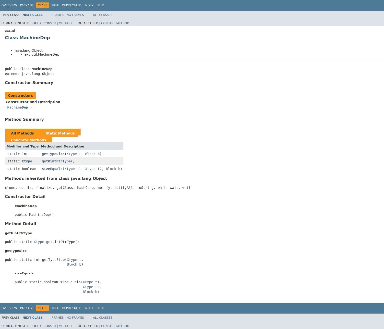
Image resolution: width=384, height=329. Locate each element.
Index (89, 5)
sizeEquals (52, 169)
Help (100, 5)
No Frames (75, 15)
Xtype (72, 154)
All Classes (102, 15)
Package (27, 5)
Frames (58, 15)
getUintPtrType (56, 161)
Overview (9, 5)
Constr (50, 23)
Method (65, 23)
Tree (55, 5)
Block (90, 154)
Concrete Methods (28, 140)
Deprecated (72, 5)
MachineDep (17, 107)
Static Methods (60, 133)
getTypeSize (53, 154)
